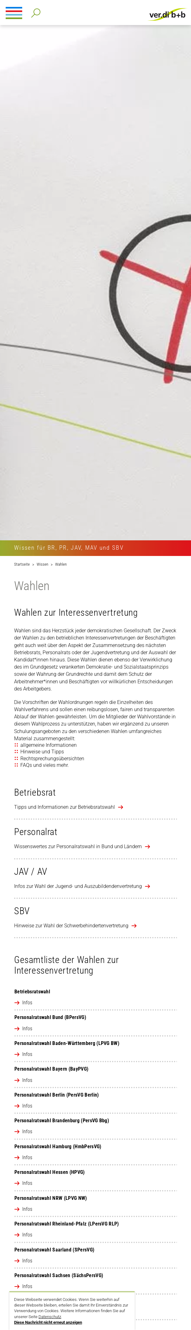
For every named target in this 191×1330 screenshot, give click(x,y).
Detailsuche (35, 11)
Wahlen (61, 564)
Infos (27, 1003)
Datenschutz (50, 1316)
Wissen (42, 564)
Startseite (22, 564)
